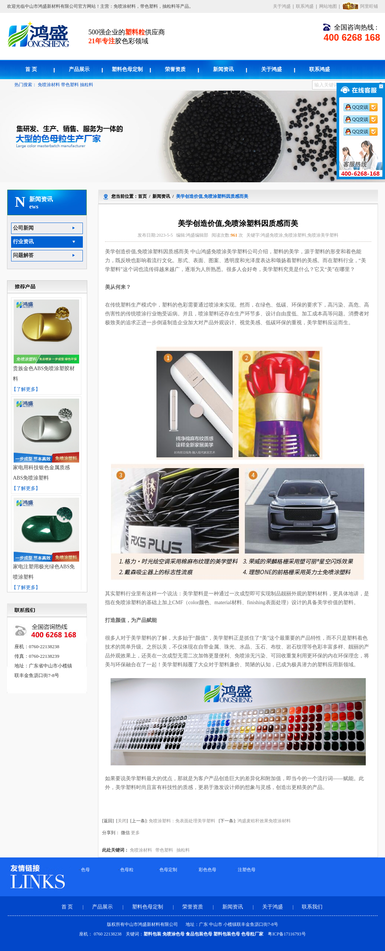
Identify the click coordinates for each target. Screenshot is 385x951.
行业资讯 (23, 241)
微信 (125, 832)
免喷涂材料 (49, 84)
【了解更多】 (25, 389)
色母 (85, 869)
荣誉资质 (175, 69)
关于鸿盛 (282, 6)
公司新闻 (23, 228)
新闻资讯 (223, 69)
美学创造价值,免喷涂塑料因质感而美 (212, 196)
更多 (135, 832)
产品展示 (79, 69)
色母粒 (127, 869)
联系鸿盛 (305, 6)
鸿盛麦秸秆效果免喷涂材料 (264, 820)
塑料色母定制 (127, 69)
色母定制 (168, 869)
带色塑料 (70, 84)
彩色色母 (207, 869)
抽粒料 (86, 84)
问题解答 (23, 255)
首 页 (31, 69)
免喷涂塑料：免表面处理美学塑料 (182, 820)
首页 (142, 196)
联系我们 (312, 907)
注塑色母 (247, 869)
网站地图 (328, 6)
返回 (108, 820)
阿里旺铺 (369, 6)
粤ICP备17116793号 (286, 934)
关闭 (122, 820)
